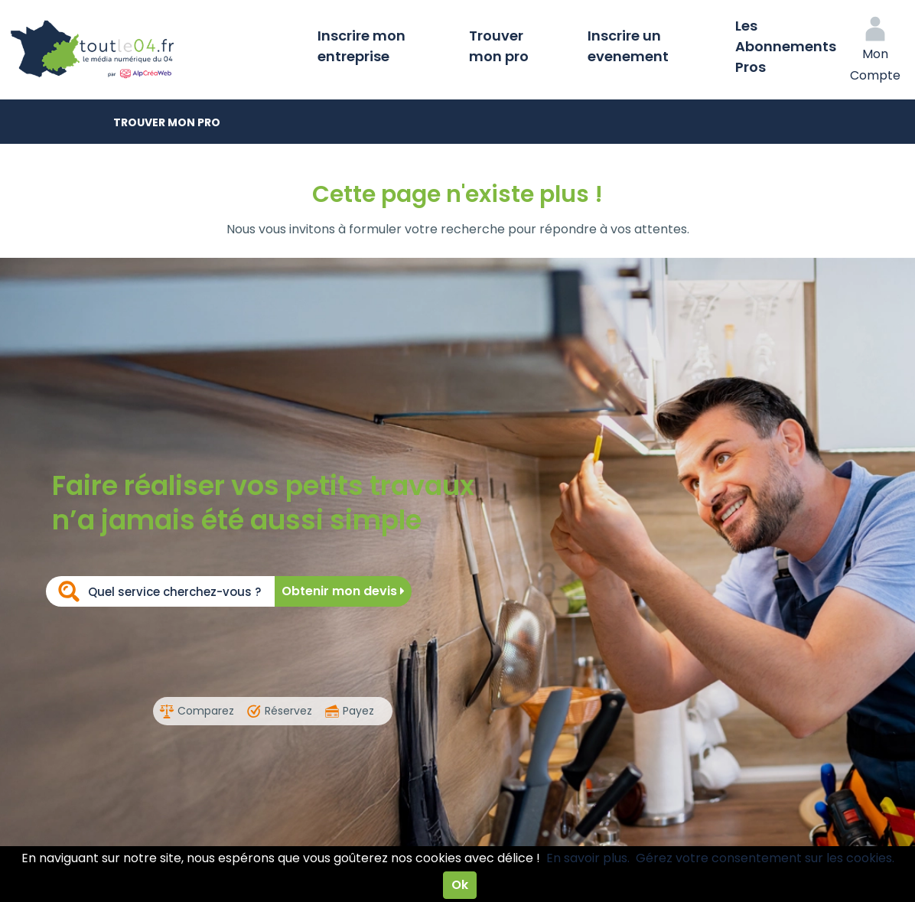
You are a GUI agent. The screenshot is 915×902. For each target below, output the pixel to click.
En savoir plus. (588, 858)
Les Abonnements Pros (785, 46)
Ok (459, 885)
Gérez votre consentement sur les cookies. (765, 858)
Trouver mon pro (499, 46)
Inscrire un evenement (628, 46)
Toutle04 (153, 49)
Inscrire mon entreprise (361, 46)
